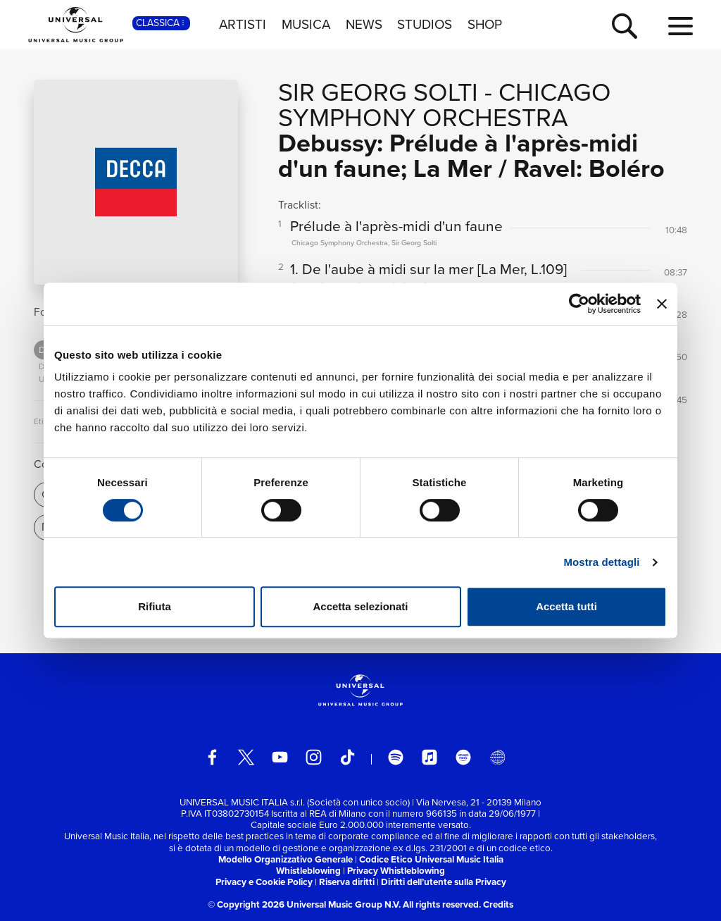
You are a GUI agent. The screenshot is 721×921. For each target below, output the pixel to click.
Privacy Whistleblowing (396, 870)
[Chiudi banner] (662, 304)
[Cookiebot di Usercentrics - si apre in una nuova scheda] (579, 303)
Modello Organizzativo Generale (285, 859)
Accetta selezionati (360, 606)
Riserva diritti (347, 882)
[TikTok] (347, 757)
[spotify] (396, 757)
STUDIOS (424, 25)
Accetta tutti (566, 606)
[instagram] (313, 757)
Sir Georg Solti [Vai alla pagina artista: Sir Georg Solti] (378, 92)
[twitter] (246, 757)
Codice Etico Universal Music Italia (431, 859)
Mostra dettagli (601, 562)
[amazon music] (463, 757)
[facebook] (212, 757)
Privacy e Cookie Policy (264, 882)
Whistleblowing (308, 870)
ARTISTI (242, 25)
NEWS (364, 25)
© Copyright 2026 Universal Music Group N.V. (304, 904)
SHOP (485, 25)
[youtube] (280, 757)
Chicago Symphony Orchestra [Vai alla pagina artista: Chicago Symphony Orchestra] (444, 104)
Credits (498, 904)
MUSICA (306, 25)
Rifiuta (154, 606)
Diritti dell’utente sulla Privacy (443, 882)
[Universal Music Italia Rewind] (497, 757)
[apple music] (430, 757)
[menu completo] (680, 27)
